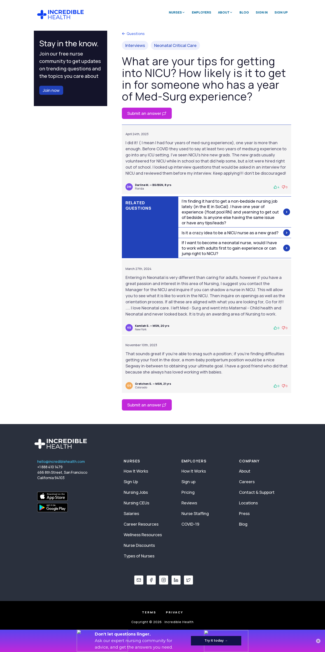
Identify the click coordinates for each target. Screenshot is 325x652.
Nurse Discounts (139, 545)
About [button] (225, 12)
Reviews (189, 503)
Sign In (262, 12)
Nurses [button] (177, 12)
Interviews (135, 45)
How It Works (136, 471)
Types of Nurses (139, 556)
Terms (149, 612)
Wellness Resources (143, 534)
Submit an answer (146, 113)
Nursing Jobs (136, 492)
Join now (51, 90)
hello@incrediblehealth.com (61, 461)
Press (244, 513)
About (244, 471)
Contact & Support (256, 492)
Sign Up (281, 12)
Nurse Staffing (195, 513)
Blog (244, 12)
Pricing (188, 492)
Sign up (188, 481)
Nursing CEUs (136, 503)
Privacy (174, 612)
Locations (248, 503)
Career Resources (141, 524)
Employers (201, 12)
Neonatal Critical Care (175, 45)
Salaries (131, 513)
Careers (247, 481)
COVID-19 (190, 524)
